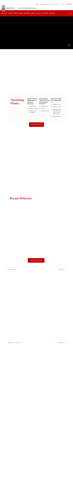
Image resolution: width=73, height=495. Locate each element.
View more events (36, 124)
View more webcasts (36, 260)
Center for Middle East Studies (27, 5)
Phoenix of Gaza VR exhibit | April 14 (56, 100)
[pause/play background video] (69, 45)
